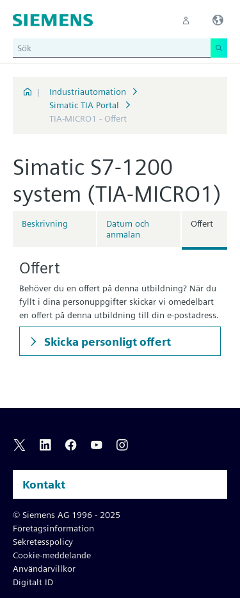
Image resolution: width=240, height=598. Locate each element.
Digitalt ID (33, 582)
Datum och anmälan (127, 228)
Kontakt (43, 484)
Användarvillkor (44, 568)
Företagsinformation (53, 528)
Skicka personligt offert (106, 341)
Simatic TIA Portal (84, 105)
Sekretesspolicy (43, 542)
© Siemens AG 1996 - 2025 (66, 515)
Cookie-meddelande (52, 555)
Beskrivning (45, 223)
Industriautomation (87, 91)
